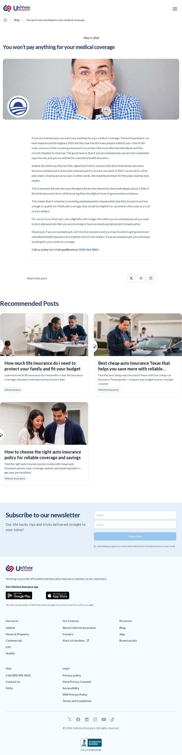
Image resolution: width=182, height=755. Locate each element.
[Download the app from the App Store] (57, 595)
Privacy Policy (61, 605)
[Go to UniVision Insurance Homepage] (17, 8)
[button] (131, 278)
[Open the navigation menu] (175, 9)
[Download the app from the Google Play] (19, 595)
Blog (17, 19)
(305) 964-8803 (88, 249)
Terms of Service (80, 605)
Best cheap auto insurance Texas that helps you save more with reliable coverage (134, 368)
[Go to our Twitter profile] (70, 719)
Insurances (12, 620)
